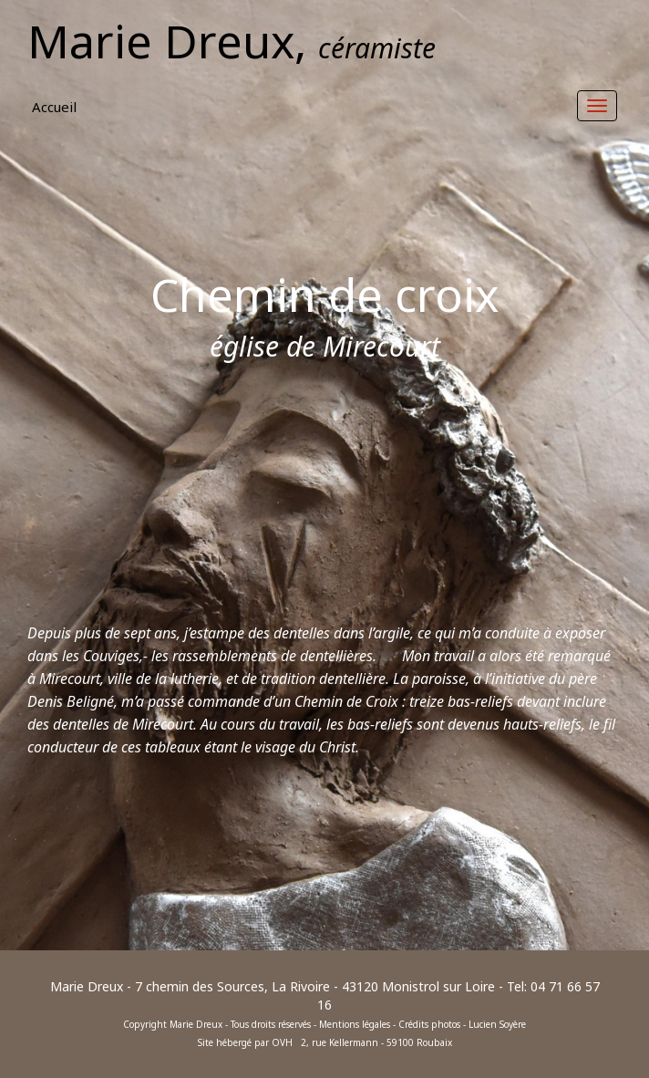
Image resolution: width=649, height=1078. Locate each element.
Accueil (54, 107)
